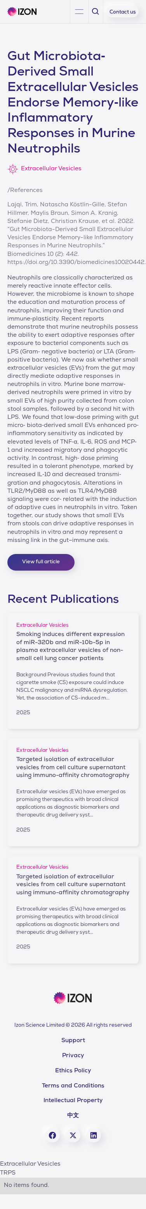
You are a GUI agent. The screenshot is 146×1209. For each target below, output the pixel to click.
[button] (79, 11)
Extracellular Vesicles (30, 1164)
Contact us (123, 12)
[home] (24, 12)
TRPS (8, 1173)
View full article (41, 562)
